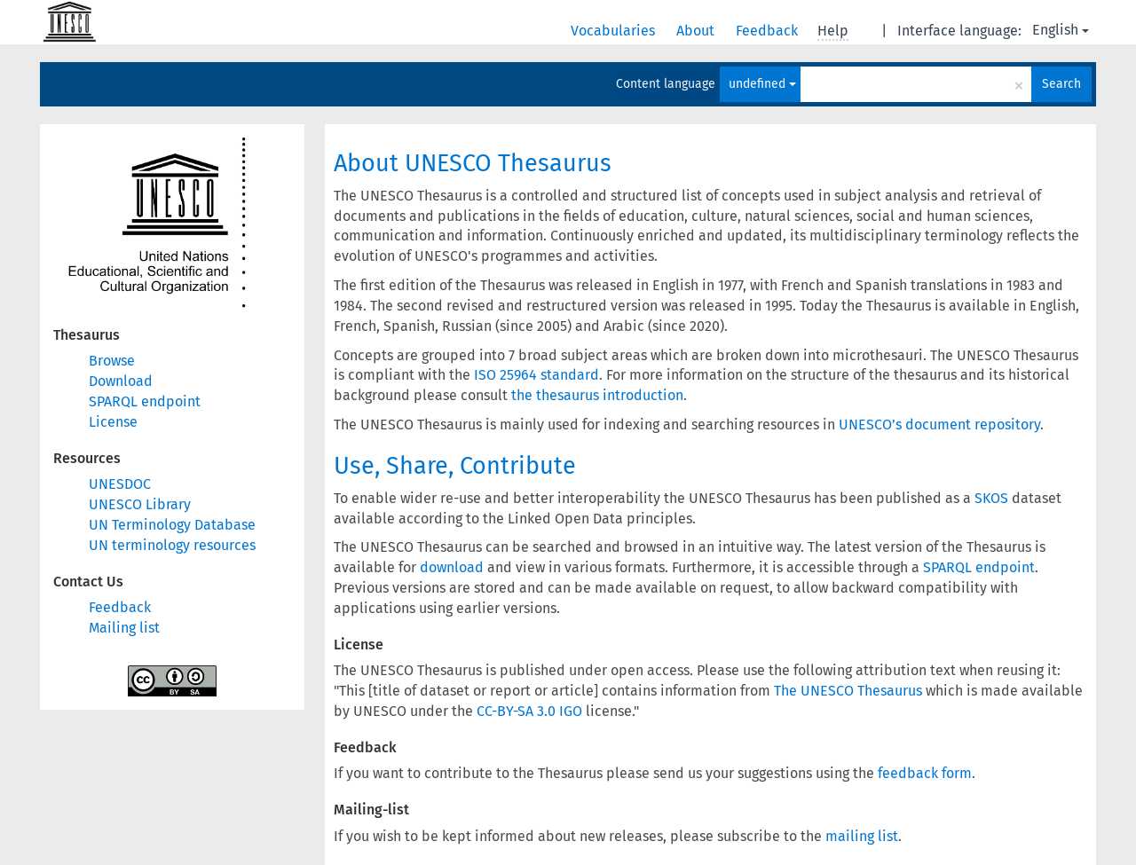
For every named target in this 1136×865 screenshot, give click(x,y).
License (113, 421)
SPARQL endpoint (145, 401)
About (697, 30)
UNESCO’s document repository (939, 424)
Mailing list (124, 627)
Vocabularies (615, 30)
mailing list (861, 836)
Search (1061, 83)
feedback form (925, 773)
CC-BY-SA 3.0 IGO (529, 711)
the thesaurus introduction (597, 395)
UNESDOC (120, 484)
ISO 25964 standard (536, 374)
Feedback (768, 30)
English (1060, 29)
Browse (112, 360)
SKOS (991, 498)
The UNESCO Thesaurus (848, 690)
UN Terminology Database (172, 524)
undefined (762, 83)
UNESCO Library (140, 504)
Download (121, 381)
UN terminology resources (172, 545)
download (452, 567)
